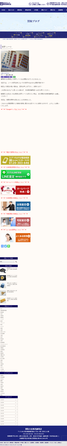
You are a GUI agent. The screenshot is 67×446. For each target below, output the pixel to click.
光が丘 (2, 378)
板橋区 (2, 375)
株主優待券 (3, 346)
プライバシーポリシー (4, 444)
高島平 (2, 386)
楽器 (2, 360)
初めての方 (11, 10)
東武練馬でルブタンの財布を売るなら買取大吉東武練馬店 (12, 299)
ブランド (3, 322)
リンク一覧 (19, 444)
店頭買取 (32, 442)
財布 (2, 321)
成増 (2, 387)
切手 (11, 76)
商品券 (2, 338)
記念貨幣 (3, 333)
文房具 (2, 356)
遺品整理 (46, 442)
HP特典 (36, 10)
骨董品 (2, 347)
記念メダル (3, 331)
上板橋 (2, 389)
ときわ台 (3, 393)
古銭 (2, 335)
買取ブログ (44, 10)
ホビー (2, 367)
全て (2, 76)
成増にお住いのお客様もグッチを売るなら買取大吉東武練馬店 (12, 284)
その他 (2, 369)
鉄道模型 (3, 342)
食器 (2, 328)
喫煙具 (2, 353)
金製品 (2, 315)
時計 (2, 324)
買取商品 (19, 10)
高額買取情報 (4, 310)
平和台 (2, 382)
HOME (3, 10)
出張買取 (37, 442)
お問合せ (59, 442)
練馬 (14, 76)
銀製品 (2, 317)
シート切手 (6, 76)
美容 (2, 365)
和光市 (2, 391)
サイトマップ (13, 444)
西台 (2, 395)
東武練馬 (3, 377)
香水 (2, 362)
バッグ (2, 319)
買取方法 (52, 10)
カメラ (2, 326)
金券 (2, 340)
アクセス (51, 442)
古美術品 (3, 349)
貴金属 (2, 312)
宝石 (2, 314)
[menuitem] (3, 10)
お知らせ (3, 371)
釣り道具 (3, 358)
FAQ (55, 442)
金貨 (2, 330)
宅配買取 (42, 442)
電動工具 (3, 354)
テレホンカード (4, 344)
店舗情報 (60, 10)
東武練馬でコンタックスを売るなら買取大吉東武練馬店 (12, 269)
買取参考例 (28, 10)
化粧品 (2, 363)
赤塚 (2, 384)
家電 (2, 351)
